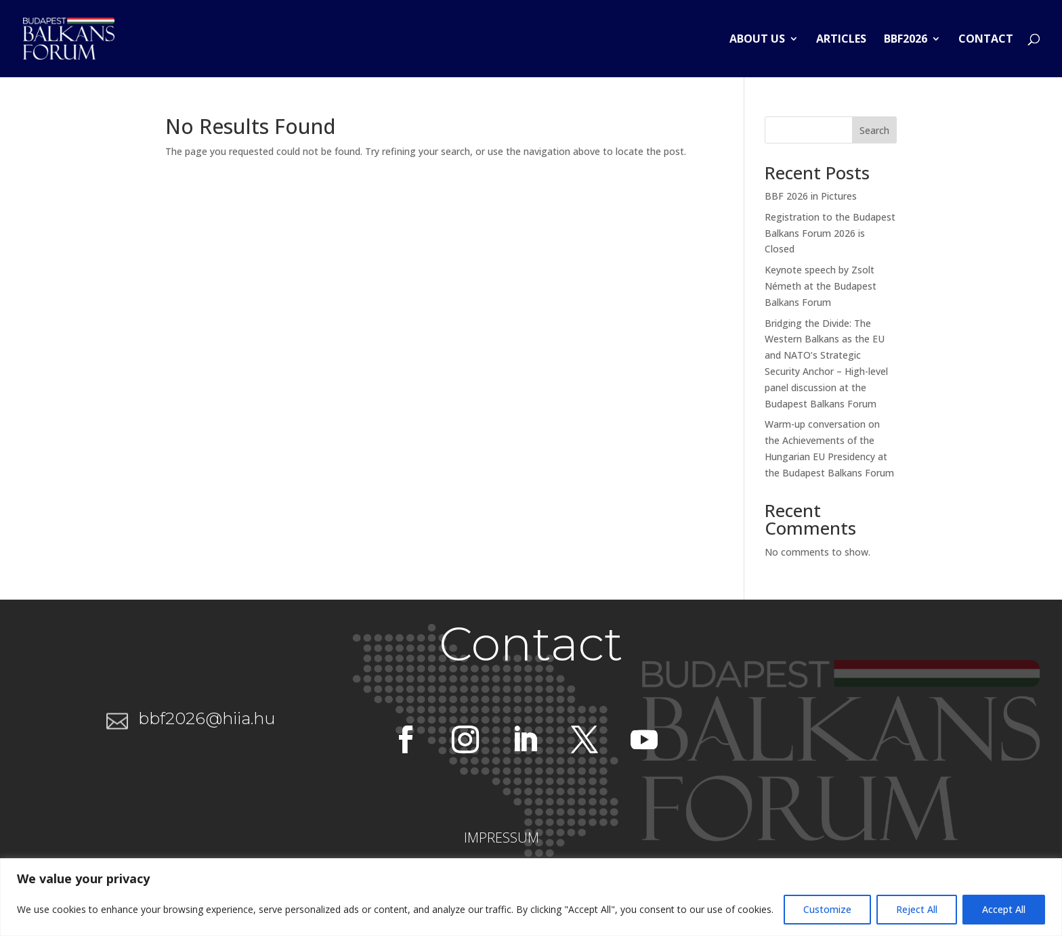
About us (757, 40)
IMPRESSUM (501, 837)
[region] (531, 897)
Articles (841, 40)
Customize (827, 909)
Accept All (1003, 909)
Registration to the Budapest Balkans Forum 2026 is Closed (830, 233)
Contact (985, 40)
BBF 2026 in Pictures (811, 196)
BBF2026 (905, 40)
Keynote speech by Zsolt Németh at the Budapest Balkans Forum (820, 286)
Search (874, 130)
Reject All (916, 909)
